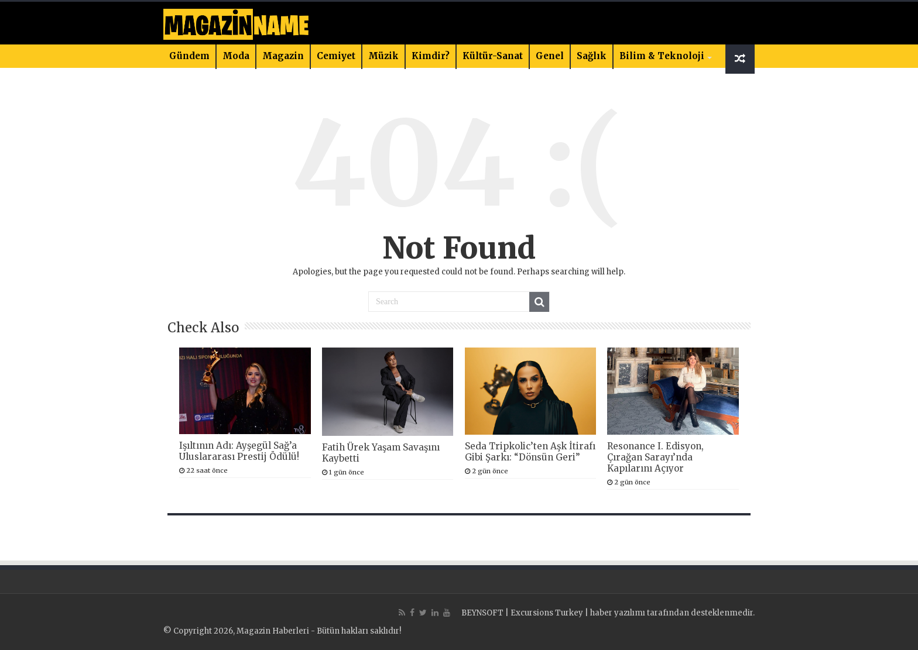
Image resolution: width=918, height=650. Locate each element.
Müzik (383, 55)
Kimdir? (431, 55)
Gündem (189, 55)
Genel (550, 55)
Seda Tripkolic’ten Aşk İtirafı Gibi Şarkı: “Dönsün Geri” (530, 452)
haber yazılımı (617, 613)
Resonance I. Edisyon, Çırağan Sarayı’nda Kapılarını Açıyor (655, 457)
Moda (235, 55)
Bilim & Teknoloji (661, 55)
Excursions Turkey (547, 613)
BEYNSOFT (482, 613)
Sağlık (592, 55)
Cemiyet (336, 55)
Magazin (283, 55)
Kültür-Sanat (493, 55)
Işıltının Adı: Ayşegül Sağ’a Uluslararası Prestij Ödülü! (239, 451)
